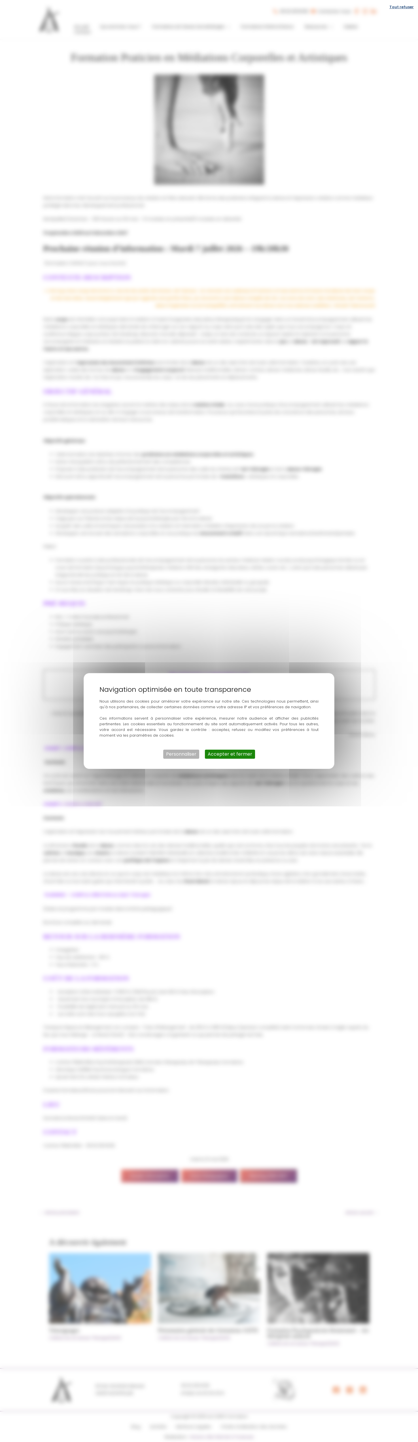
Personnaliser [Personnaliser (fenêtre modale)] (181, 754)
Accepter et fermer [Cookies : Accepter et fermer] (230, 754)
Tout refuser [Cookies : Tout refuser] (401, 7)
